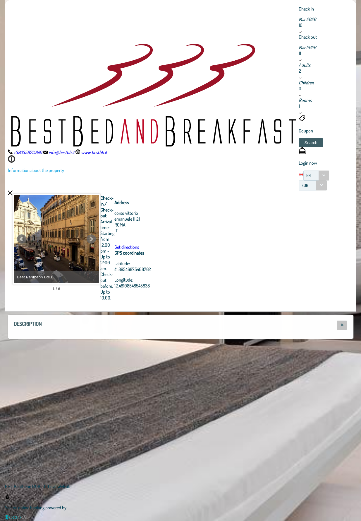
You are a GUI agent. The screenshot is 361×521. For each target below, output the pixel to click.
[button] (311, 142)
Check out (308, 37)
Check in (306, 9)
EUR (305, 185)
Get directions (159, 247)
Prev (21, 239)
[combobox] (316, 176)
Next (123, 239)
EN (308, 175)
